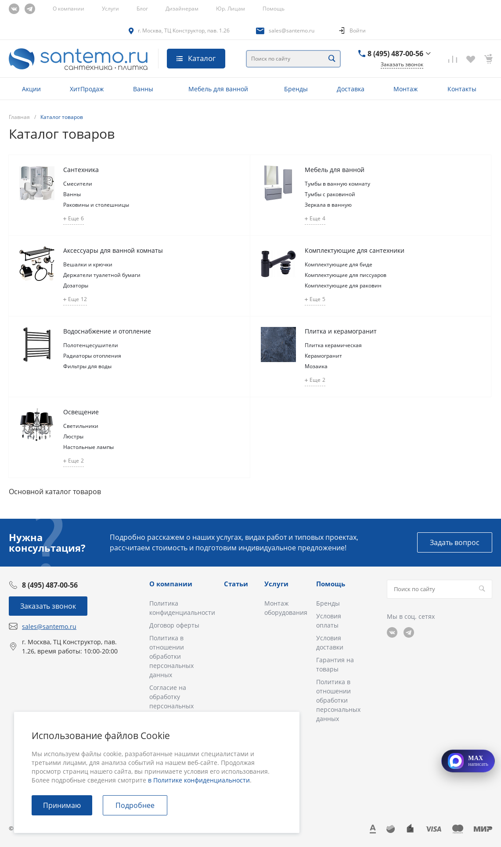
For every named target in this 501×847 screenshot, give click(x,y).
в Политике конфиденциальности (199, 780)
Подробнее (135, 805)
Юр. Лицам (230, 8)
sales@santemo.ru (291, 30)
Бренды (328, 603)
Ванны (72, 194)
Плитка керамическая (333, 345)
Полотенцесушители (90, 345)
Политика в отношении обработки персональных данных (171, 656)
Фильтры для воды (87, 366)
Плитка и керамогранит (341, 331)
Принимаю (62, 805)
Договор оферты (174, 625)
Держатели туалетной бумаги (102, 275)
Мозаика (316, 366)
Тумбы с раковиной (330, 194)
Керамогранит (323, 355)
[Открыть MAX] (468, 761)
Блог (142, 8)
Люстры (73, 436)
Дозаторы (75, 285)
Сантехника (81, 169)
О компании (68, 8)
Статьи (236, 583)
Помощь (274, 8)
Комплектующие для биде (338, 264)
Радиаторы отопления (92, 355)
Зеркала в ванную (328, 204)
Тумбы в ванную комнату (337, 183)
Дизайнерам (182, 8)
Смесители (77, 183)
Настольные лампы (88, 447)
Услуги (110, 8)
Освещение (81, 412)
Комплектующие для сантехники (354, 250)
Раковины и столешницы (96, 204)
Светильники (80, 426)
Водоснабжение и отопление (107, 331)
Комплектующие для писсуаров (345, 275)
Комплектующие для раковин (343, 285)
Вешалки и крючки (87, 264)
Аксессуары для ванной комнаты (113, 250)
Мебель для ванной (334, 169)
